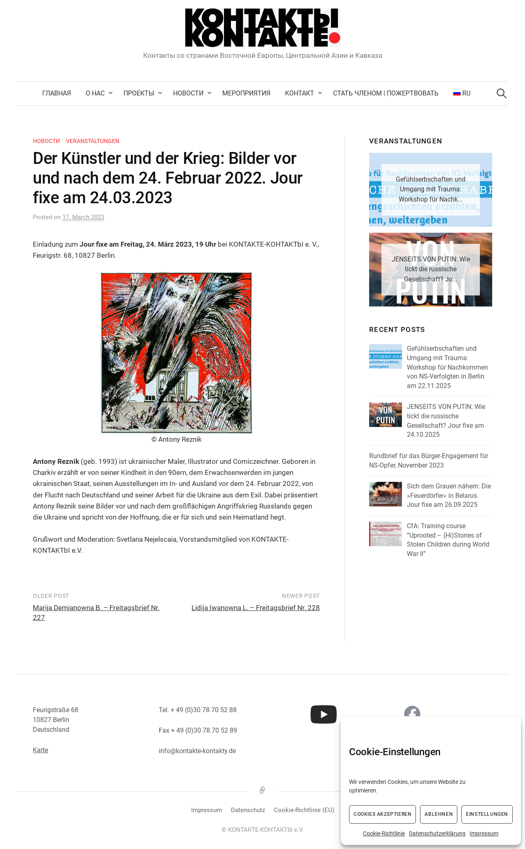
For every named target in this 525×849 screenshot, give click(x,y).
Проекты (138, 93)
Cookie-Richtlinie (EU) (304, 810)
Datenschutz (248, 810)
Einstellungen (487, 814)
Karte (40, 750)
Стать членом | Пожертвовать (385, 93)
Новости (188, 93)
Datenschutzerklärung (437, 833)
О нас (95, 93)
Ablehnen (439, 814)
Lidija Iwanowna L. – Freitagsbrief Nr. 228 (256, 608)
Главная (56, 93)
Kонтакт (299, 93)
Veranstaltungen (92, 141)
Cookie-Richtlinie (384, 833)
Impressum (484, 833)
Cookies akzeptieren (382, 814)
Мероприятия (246, 93)
